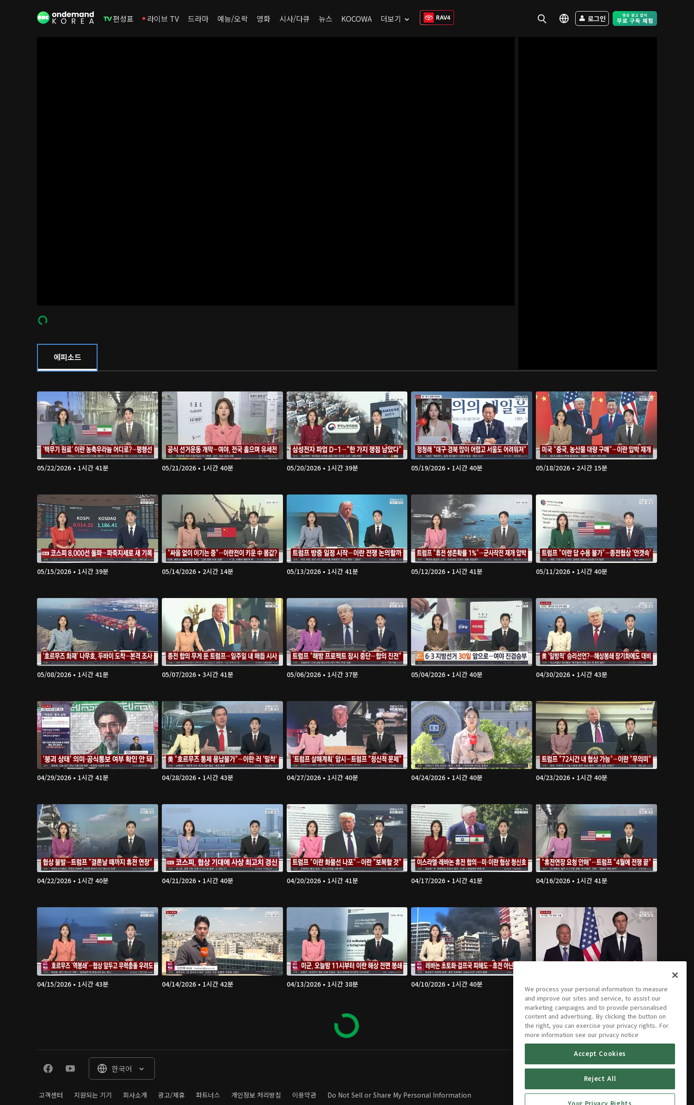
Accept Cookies (600, 1085)
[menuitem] (118, 18)
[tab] (67, 358)
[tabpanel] (347, 710)
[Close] (675, 1007)
